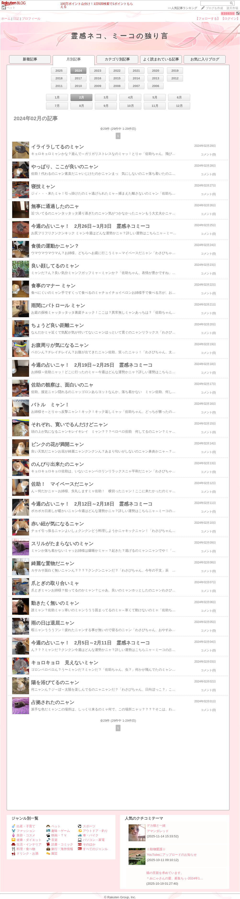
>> (182, 8)
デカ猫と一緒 (156, 825)
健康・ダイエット (26, 840)
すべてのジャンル (93, 849)
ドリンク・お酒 (24, 853)
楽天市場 (232, 8)
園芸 (51, 853)
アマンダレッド (158, 831)
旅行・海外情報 (59, 849)
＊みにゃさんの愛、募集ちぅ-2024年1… (174, 878)
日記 (16, 18)
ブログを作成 (214, 8)
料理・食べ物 (23, 849)
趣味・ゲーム (58, 831)
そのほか (86, 844)
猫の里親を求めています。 (165, 873)
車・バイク (88, 835)
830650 (227, 13)
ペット (11, 7)
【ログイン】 (230, 18)
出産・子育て (23, 826)
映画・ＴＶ (56, 835)
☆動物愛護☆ (156, 849)
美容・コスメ (23, 835)
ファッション (23, 831)
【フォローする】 (207, 18)
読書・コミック (59, 844)
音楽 (51, 840)
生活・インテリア (26, 844)
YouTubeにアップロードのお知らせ (172, 854)
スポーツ (86, 826)
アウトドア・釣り (93, 831)
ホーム (6, 18)
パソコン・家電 (91, 840)
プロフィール (31, 18)
